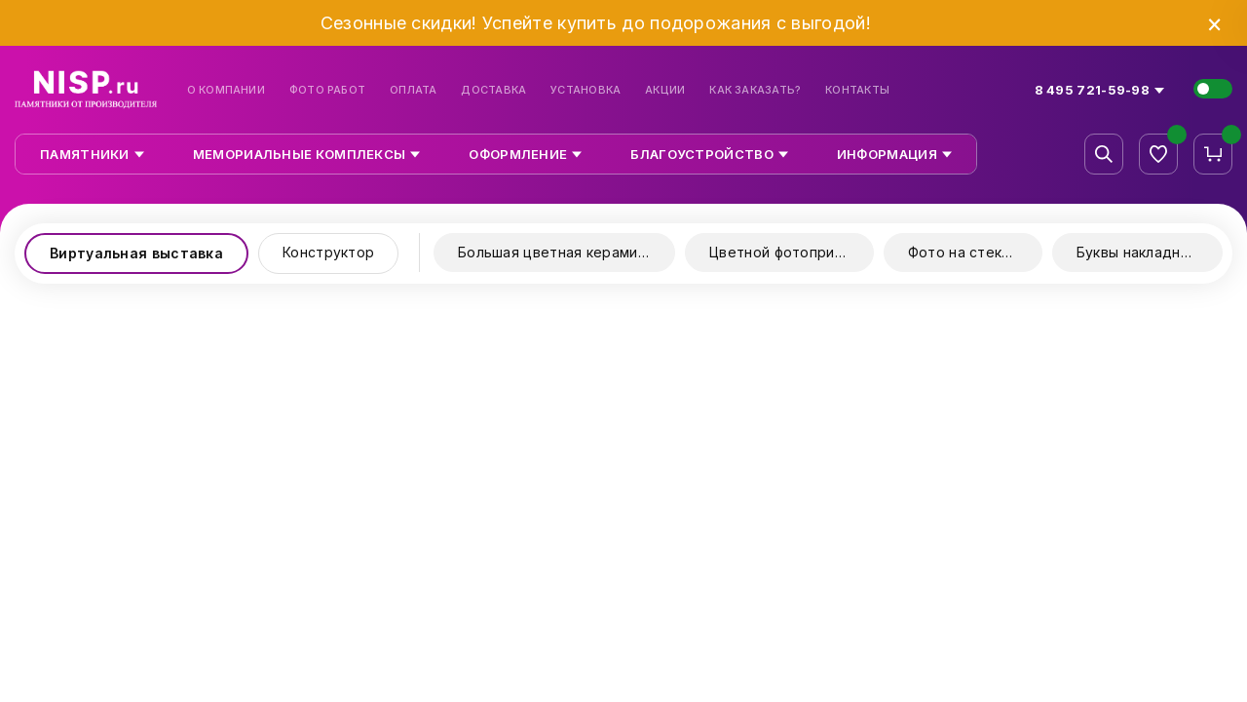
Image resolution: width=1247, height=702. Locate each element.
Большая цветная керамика (555, 252)
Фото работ (327, 90)
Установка (585, 90)
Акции (665, 90)
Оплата (413, 90)
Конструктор (328, 252)
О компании (226, 90)
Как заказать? (755, 90)
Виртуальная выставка (136, 253)
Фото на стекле (963, 252)
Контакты (857, 90)
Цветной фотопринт (779, 252)
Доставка (493, 90)
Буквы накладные (1138, 252)
